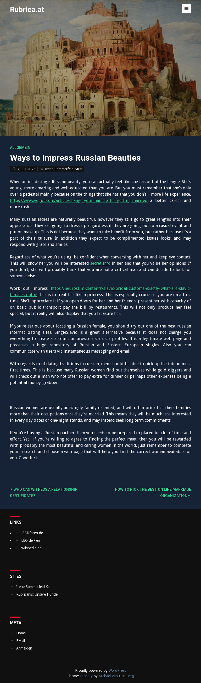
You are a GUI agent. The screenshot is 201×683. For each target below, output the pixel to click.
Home (21, 633)
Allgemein (20, 147)
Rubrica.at (27, 9)
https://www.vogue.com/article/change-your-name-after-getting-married (79, 200)
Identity (86, 676)
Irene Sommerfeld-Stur (63, 169)
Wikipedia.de (31, 548)
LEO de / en (30, 540)
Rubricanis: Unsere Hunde (37, 594)
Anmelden (24, 648)
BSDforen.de (32, 533)
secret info (100, 263)
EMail (20, 641)
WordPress (117, 670)
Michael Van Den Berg (116, 676)
